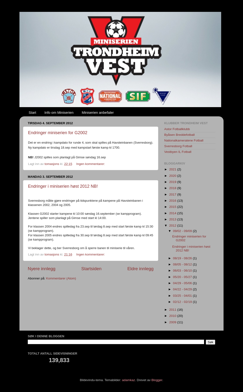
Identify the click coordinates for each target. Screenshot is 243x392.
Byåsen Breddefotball (179, 135)
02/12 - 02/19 (183, 302)
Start (32, 112)
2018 (173, 188)
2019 (173, 182)
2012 (173, 225)
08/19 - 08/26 (183, 258)
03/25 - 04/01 (183, 295)
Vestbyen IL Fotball (177, 152)
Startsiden (91, 268)
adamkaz (128, 380)
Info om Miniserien (59, 112)
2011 (173, 309)
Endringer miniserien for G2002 (57, 132)
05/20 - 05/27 (183, 277)
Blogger (156, 380)
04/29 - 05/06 (183, 283)
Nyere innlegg (42, 268)
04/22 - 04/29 (183, 289)
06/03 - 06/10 (183, 270)
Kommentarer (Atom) (61, 278)
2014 (173, 213)
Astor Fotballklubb (177, 129)
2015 (173, 207)
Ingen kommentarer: (91, 164)
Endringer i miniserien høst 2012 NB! (63, 186)
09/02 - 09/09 (183, 231)
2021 (173, 169)
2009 (173, 322)
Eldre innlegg (140, 268)
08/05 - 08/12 (183, 264)
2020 (173, 176)
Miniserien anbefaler (98, 112)
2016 (173, 200)
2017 (173, 194)
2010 (173, 316)
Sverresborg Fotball (178, 146)
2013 (173, 219)
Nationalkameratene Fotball (183, 140)
